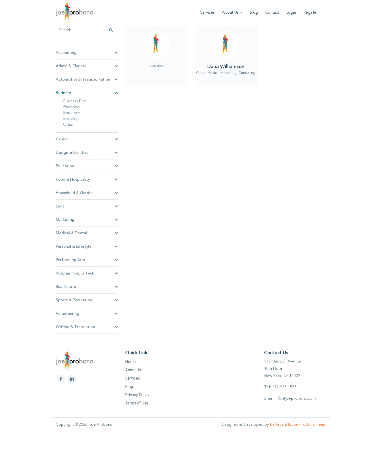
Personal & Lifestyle (87, 246)
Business (87, 92)
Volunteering (87, 313)
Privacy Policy (137, 395)
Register (310, 12)
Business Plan (74, 101)
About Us (230, 12)
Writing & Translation (87, 327)
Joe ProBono (101, 424)
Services (207, 12)
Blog (254, 12)
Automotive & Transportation (87, 79)
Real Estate (87, 286)
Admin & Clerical (87, 66)
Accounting (87, 52)
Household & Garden (87, 192)
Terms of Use (136, 403)
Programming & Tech (87, 273)
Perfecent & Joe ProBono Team (298, 424)
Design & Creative (87, 152)
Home (130, 361)
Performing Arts (87, 259)
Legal (87, 206)
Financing (71, 107)
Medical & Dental (87, 233)
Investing (71, 119)
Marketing (87, 219)
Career (87, 139)
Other (68, 125)
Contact (272, 12)
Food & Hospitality (87, 179)
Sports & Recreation (87, 300)
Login (291, 12)
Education (87, 166)
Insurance (71, 113)
